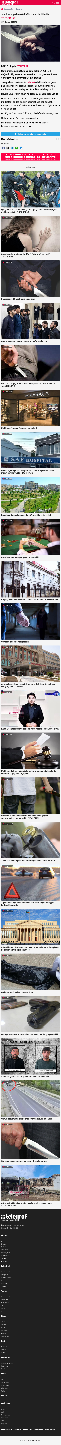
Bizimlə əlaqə (50, 1430)
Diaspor (3, 1244)
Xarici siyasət (5, 1253)
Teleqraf (30, 82)
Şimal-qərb (4, 1418)
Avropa (3, 1333)
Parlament (4, 1250)
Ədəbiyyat (4, 1366)
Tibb (2, 1305)
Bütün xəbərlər (6, 1430)
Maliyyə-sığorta (6, 1277)
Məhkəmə (4, 1347)
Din (2, 1311)
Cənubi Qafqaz (6, 1336)
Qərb (2, 1412)
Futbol (3, 1391)
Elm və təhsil (5, 1300)
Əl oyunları (4, 1388)
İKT (2, 1280)
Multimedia (27, 1430)
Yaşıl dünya (5, 1302)
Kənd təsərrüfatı (6, 1272)
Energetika (4, 1275)
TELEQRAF (22, 66)
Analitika (4, 1261)
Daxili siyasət (5, 1255)
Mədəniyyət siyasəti (7, 1363)
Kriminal (4, 1350)
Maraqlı (3, 1352)
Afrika (3, 1322)
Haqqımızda (38, 1430)
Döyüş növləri (5, 1385)
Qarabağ (4, 1258)
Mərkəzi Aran (5, 1415)
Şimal (3, 1421)
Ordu (2, 1241)
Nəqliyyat (4, 1283)
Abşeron (4, 1423)
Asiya (3, 1327)
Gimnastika (5, 1382)
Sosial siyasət (5, 1297)
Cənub (3, 1409)
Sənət (3, 1369)
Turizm (3, 1286)
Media (3, 1308)
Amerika (4, 1325)
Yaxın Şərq (4, 1330)
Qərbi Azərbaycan (7, 1247)
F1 (2, 1379)
